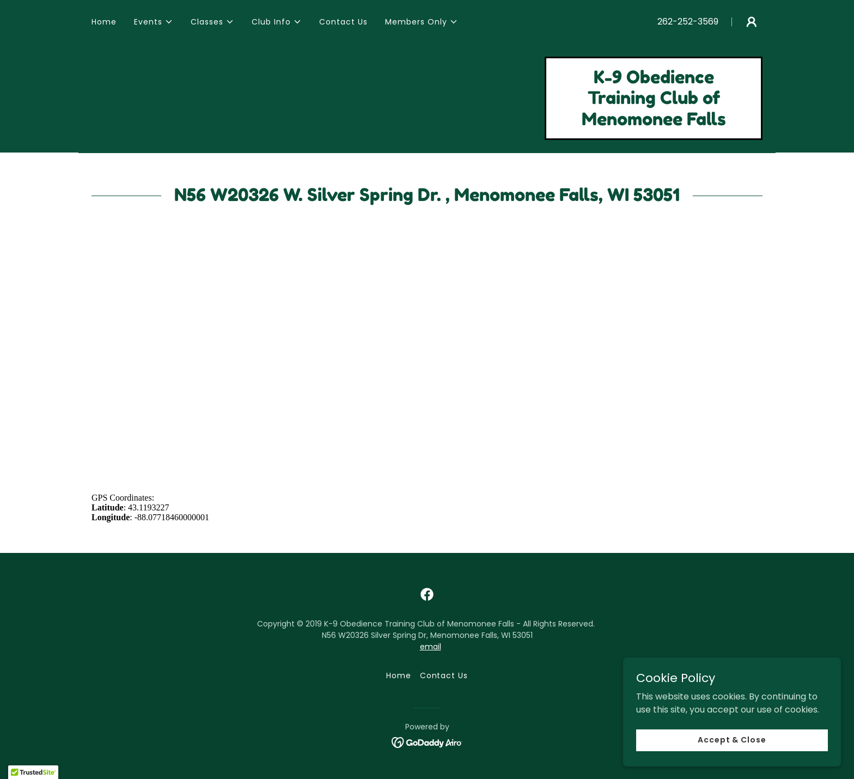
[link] (653, 122)
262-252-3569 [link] (687, 21)
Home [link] (104, 21)
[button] (153, 21)
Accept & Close (732, 739)
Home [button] (398, 675)
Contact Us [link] (343, 21)
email (430, 646)
